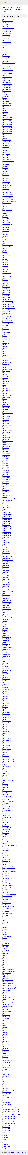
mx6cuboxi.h (6, 586)
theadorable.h (6, 990)
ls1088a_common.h (8, 435)
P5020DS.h (6, 687)
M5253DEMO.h (7, 460)
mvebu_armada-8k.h (8, 560)
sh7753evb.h (6, 833)
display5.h (5, 234)
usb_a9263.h (6, 1050)
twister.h (5, 1039)
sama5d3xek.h (6, 808)
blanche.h (5, 115)
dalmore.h (5, 217)
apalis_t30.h (6, 57)
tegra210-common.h (8, 981)
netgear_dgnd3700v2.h (8, 617)
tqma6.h (5, 1020)
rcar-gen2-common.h (8, 759)
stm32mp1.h (6, 915)
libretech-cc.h (6, 406)
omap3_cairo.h (6, 638)
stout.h (5, 918)
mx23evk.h (6, 563)
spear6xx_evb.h (7, 899)
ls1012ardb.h (6, 418)
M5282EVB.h (6, 467)
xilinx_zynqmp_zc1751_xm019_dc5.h (12, 1115)
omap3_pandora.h (7, 647)
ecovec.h (5, 264)
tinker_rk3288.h (7, 1011)
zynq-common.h (7, 1142)
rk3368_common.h (7, 773)
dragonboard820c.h (8, 246)
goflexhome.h (6, 332)
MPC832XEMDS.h (7, 516)
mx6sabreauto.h (7, 593)
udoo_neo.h (6, 1045)
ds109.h (5, 250)
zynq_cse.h (6, 1144)
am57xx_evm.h (7, 43)
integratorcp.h (6, 372)
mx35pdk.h (6, 570)
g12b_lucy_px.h (6, 318)
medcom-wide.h (7, 495)
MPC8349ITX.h (6, 519)
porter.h (5, 736)
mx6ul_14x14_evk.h (8, 603)
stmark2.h (5, 917)
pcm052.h (5, 696)
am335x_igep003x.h (8, 33)
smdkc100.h (6, 856)
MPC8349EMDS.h (7, 518)
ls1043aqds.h (6, 427)
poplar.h (5, 733)
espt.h (4, 278)
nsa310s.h (5, 624)
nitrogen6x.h (6, 619)
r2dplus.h (5, 754)
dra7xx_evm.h (6, 239)
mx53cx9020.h (6, 575)
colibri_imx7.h (6, 183)
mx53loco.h (6, 579)
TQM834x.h (6, 1018)
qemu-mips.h (6, 745)
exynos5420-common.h (9, 308)
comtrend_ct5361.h (8, 196)
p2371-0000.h (6, 677)
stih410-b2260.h (7, 903)
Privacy (13, 1152)
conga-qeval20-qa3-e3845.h (10, 201)
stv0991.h (5, 922)
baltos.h (5, 98)
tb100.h (5, 962)
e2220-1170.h (6, 255)
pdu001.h (5, 700)
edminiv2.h (6, 269)
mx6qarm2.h (6, 589)
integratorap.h (6, 371)
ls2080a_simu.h (7, 444)
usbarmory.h (6, 1052)
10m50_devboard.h (8, 21)
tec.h (4, 968)
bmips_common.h (7, 133)
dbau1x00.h (6, 225)
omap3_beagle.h (7, 637)
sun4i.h (5, 924)
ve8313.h (5, 1055)
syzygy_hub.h (6, 939)
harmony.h (6, 343)
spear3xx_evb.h (7, 898)
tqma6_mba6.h (7, 1022)
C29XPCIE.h (6, 147)
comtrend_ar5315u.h (8, 192)
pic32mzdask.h (6, 712)
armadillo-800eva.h (8, 70)
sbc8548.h (5, 821)
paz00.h (5, 691)
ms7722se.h (6, 549)
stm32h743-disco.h (8, 911)
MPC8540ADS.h (7, 526)
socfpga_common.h (8, 869)
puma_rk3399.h (7, 738)
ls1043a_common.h (8, 425)
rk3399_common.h (7, 775)
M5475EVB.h (6, 481)
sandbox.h (5, 813)
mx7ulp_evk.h (6, 610)
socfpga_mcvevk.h (7, 882)
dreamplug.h (6, 248)
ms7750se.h (6, 551)
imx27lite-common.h (8, 360)
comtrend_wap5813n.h (8, 199)
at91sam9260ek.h (7, 82)
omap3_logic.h (6, 644)
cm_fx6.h (5, 169)
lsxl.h (4, 449)
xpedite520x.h (6, 1127)
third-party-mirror (7, 7)
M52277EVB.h (6, 455)
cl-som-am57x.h (7, 164)
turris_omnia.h (6, 1036)
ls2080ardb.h (6, 448)
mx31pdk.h (6, 568)
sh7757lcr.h (6, 834)
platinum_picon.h (7, 721)
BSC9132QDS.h (7, 141)
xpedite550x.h (6, 1130)
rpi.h (4, 782)
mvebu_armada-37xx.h (8, 558)
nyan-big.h (5, 630)
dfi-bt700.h (6, 231)
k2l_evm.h (5, 383)
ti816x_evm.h (6, 997)
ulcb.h (4, 1046)
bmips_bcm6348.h (7, 126)
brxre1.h (5, 138)
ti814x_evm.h (6, 995)
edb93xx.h (5, 266)
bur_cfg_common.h (8, 145)
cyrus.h (5, 213)
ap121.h (5, 47)
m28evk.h (5, 451)
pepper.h (5, 707)
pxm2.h (5, 742)
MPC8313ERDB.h (7, 511)
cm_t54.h (5, 178)
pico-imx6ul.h (6, 714)
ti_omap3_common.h (8, 1006)
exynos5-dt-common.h (8, 304)
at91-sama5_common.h (9, 78)
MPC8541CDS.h (7, 528)
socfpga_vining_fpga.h (8, 889)
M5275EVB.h (6, 465)
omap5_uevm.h (7, 654)
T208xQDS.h (6, 948)
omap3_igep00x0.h (7, 642)
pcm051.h (5, 694)
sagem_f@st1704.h (8, 798)
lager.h (5, 402)
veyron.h (5, 1069)
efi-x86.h (5, 271)
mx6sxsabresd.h (7, 602)
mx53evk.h (6, 577)
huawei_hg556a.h (7, 351)
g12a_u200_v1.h (7, 316)
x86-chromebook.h (7, 1097)
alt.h (4, 29)
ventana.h (5, 1058)
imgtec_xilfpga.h (7, 358)
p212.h (5, 675)
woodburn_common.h (8, 1090)
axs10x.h (5, 94)
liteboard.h (5, 409)
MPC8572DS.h (6, 540)
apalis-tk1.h (6, 54)
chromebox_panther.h (8, 162)
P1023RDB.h (6, 668)
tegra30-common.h (8, 983)
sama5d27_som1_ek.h (8, 801)
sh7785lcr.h (6, 838)
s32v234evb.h (6, 792)
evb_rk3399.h (6, 295)
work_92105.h (6, 1093)
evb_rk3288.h (6, 292)
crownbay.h (6, 211)
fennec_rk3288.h (7, 311)
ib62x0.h (5, 353)
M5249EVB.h (6, 458)
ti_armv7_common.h (8, 1001)
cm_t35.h (5, 173)
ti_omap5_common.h (8, 1010)
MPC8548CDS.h (7, 532)
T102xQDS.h (6, 941)
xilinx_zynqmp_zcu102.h (9, 1118)
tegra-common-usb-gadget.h (10, 971)
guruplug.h (5, 337)
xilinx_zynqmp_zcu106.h (9, 1122)
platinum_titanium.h (8, 722)
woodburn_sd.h (7, 1092)
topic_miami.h (6, 1015)
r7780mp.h (6, 756)
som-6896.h (6, 892)
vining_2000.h (6, 1074)
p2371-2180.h (6, 679)
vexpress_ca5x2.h (7, 1064)
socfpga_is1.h (6, 880)
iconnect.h (5, 355)
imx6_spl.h (5, 365)
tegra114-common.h (8, 975)
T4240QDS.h (6, 952)
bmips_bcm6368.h (7, 131)
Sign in (25, 2)
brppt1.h (5, 136)
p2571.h (5, 680)
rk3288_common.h (7, 770)
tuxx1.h (5, 1037)
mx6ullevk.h (6, 605)
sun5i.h (5, 927)
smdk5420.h (6, 854)
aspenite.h (5, 75)
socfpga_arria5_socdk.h (9, 868)
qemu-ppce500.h (7, 749)
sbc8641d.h (6, 822)
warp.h (5, 1081)
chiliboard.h (6, 157)
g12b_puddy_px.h (7, 323)
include (19, 9)
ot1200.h (5, 663)
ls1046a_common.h (8, 430)
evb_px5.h (5, 285)
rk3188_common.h (7, 766)
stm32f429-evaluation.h (9, 906)
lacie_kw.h (5, 400)
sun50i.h (5, 925)
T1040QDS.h (6, 945)
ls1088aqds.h (6, 437)
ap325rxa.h (6, 50)
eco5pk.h (5, 262)
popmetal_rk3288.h (8, 735)
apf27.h (5, 59)
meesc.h (5, 497)
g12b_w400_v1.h (7, 325)
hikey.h (5, 346)
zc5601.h (5, 1137)
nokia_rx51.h (6, 621)
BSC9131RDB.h (7, 140)
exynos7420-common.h (9, 309)
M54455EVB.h (6, 479)
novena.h (5, 623)
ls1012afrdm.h (6, 414)
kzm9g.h (5, 399)
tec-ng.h (5, 966)
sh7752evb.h (6, 831)
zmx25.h (5, 1141)
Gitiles (9, 1152)
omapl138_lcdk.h (7, 656)
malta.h (5, 486)
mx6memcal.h (6, 588)
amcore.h (5, 45)
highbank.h (6, 344)
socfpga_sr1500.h (7, 887)
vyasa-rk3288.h (7, 1078)
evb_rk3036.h (6, 287)
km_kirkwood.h (7, 390)
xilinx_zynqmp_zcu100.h (9, 1116)
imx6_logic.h (6, 364)
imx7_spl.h (5, 367)
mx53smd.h (6, 582)
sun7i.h (5, 931)
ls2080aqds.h (6, 446)
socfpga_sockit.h (7, 883)
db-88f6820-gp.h (7, 222)
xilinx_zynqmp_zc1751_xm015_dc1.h (12, 1109)
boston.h (5, 134)
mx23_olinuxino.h (7, 561)
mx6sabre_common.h (8, 591)
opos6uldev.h (6, 659)
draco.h (5, 243)
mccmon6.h (6, 490)
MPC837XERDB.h (7, 523)
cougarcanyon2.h (7, 210)
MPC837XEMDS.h (7, 521)
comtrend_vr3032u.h (8, 197)
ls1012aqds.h (6, 416)
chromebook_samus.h (8, 161)
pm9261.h (5, 726)
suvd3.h (5, 938)
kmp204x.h (6, 392)
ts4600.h (5, 1032)
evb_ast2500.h (6, 283)
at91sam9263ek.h (7, 85)
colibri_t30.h (6, 189)
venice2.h (5, 1057)
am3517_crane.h (7, 38)
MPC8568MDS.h (7, 537)
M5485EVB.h (6, 483)
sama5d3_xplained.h (8, 806)
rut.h (4, 789)
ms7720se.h (6, 547)
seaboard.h (6, 826)
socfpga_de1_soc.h (7, 878)
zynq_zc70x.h (6, 1146)
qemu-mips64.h (7, 747)
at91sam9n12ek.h (7, 89)
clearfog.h (5, 168)
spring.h (5, 901)
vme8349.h (6, 1076)
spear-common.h (7, 896)
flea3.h (5, 315)
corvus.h (5, 208)
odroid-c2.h (6, 631)
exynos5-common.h (8, 302)
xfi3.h (4, 1100)
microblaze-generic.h (8, 500)
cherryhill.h (5, 155)
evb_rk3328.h (6, 294)
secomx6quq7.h (7, 827)
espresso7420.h (7, 276)
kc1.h (4, 385)
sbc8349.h (5, 819)
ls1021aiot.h (6, 420)
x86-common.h (7, 1099)
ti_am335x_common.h (8, 999)
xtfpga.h (5, 1134)
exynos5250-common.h (9, 306)
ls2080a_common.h (8, 441)
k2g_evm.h (5, 379)
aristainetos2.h (6, 66)
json (25, 1152)
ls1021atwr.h (6, 423)
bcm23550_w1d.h (7, 103)
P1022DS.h (6, 667)
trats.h (4, 1025)
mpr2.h (5, 546)
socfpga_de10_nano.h (8, 876)
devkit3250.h (6, 227)
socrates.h (5, 891)
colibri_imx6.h (6, 182)
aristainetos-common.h (9, 63)
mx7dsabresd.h (7, 609)
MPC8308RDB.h (7, 509)
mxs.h (4, 612)
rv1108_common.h (7, 791)
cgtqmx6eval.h (6, 154)
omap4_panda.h (7, 651)
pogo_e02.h (6, 731)
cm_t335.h (5, 171)
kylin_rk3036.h (6, 397)
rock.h (4, 777)
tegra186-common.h (8, 978)
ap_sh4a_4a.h (6, 52)
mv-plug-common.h (8, 556)
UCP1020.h (6, 1041)
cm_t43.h (5, 176)
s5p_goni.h (5, 794)
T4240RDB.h (6, 953)
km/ (4, 19)
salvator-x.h (6, 799)
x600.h (4, 1095)
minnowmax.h (6, 504)
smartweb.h (6, 850)
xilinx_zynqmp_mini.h (8, 1104)
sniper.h (5, 863)
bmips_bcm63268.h (8, 120)
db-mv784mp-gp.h (7, 224)
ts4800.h (5, 1034)
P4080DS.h (6, 686)
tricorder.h (5, 1029)
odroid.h (5, 633)
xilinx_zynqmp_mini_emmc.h (10, 1106)
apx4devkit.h (6, 61)
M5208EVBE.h (6, 453)
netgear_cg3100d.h (7, 616)
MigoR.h (5, 502)
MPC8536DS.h (6, 525)
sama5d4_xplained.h (8, 810)
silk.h (4, 847)
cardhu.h (5, 150)
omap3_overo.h (7, 645)
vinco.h (5, 1072)
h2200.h (5, 341)
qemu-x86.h (6, 750)
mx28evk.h (6, 567)
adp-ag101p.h (6, 26)
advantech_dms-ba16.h (8, 28)
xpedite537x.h (6, 1129)
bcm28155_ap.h (7, 105)
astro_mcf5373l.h (7, 77)
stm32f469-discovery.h (8, 908)
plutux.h (5, 724)
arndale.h (5, 71)
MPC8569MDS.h (7, 539)
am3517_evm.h (7, 40)
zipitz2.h (5, 1139)
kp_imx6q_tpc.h (7, 395)
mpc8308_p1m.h (7, 507)
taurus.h (5, 960)
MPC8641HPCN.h (7, 544)
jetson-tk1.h (6, 376)
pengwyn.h (6, 705)
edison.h (5, 267)
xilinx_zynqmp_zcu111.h (9, 1123)
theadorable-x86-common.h (10, 985)
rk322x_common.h (7, 768)
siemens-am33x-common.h (10, 845)
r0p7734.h (5, 752)
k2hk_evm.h (6, 381)
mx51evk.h (6, 572)
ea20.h (5, 257)
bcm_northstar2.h (7, 108)
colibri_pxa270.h (7, 185)
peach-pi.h (5, 701)
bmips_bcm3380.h (7, 117)
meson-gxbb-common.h (9, 498)
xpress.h (5, 1132)
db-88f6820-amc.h (7, 220)
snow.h (5, 864)
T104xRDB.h (6, 946)
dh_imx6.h (5, 232)
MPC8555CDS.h (7, 533)
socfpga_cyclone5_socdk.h (9, 871)
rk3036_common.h (7, 763)
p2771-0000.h (6, 682)
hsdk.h (4, 350)
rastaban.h (5, 757)
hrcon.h (5, 348)
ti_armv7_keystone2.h (8, 1003)
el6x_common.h (7, 273)
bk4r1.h (5, 113)
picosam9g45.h (7, 717)
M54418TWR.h (6, 476)
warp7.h (5, 1083)
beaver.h (5, 110)
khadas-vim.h (6, 386)
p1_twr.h (5, 672)
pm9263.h (5, 728)
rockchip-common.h (8, 780)
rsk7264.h (5, 785)
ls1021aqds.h (6, 421)
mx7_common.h (7, 607)
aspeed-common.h (7, 73)
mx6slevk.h (6, 596)
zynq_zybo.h (6, 1148)
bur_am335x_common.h (9, 143)
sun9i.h (5, 934)
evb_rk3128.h (6, 288)
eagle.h (5, 259)
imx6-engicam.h (7, 362)
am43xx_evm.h (7, 42)
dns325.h (5, 236)
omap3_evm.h (6, 640)
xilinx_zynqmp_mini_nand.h (9, 1107)
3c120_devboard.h (7, 22)
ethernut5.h (6, 281)
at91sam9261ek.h (7, 84)
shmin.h (5, 843)
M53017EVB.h (6, 469)
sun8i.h (5, 933)
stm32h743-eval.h (7, 913)
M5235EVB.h (6, 456)
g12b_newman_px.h (8, 322)
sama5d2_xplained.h (8, 805)
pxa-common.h (7, 740)
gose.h (5, 334)
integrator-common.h (8, 369)
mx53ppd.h (6, 581)
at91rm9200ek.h (7, 80)
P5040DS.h (6, 689)
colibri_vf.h (5, 190)
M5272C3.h (6, 463)
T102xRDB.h (6, 943)
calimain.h (5, 148)
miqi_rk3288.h (6, 505)
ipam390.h (5, 374)
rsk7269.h (5, 787)
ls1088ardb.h (6, 439)
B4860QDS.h (6, 96)
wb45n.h (5, 1085)
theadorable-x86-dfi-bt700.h (10, 988)
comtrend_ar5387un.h (8, 194)
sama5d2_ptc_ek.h (7, 803)
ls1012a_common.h (8, 413)
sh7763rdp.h (6, 836)
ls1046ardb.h (6, 434)
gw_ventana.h (6, 339)
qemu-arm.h (6, 744)
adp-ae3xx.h (6, 24)
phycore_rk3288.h (7, 710)
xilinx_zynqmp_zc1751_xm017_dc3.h (12, 1113)
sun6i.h (5, 929)
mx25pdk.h (6, 565)
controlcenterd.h (7, 203)
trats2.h (5, 1027)
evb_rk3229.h (6, 290)
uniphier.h (5, 1048)
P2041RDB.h (6, 673)
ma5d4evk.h (6, 484)
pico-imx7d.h (6, 715)
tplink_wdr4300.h (7, 1017)
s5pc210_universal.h (8, 796)
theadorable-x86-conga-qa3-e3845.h (12, 987)
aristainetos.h (6, 64)
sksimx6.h (5, 848)
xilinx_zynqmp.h (7, 1102)
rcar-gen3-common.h (8, 761)
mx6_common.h (7, 584)
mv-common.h (6, 555)
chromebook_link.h (7, 159)
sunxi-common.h (7, 936)
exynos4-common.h (8, 301)
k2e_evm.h (5, 378)
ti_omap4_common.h (8, 1008)
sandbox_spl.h (6, 815)
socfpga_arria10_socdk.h (9, 866)
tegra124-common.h (8, 976)
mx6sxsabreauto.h (7, 600)
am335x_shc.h (6, 35)
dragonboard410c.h (8, 245)
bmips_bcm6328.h (7, 122)
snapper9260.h (6, 859)
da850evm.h (6, 215)
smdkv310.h (6, 857)
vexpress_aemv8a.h (8, 1060)
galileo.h (5, 327)
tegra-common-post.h (8, 969)
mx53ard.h (5, 574)
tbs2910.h (5, 964)
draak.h (5, 241)
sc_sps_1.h (5, 824)
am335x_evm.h (7, 31)
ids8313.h (5, 357)
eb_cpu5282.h (6, 260)
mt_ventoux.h (6, 553)
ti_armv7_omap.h (7, 1004)
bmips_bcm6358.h (7, 127)
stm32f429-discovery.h (8, 904)
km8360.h (5, 388)
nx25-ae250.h (6, 628)
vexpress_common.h (8, 1067)
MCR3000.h (6, 491)
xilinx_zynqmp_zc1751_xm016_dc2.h (12, 1111)
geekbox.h (5, 330)
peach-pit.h (6, 703)
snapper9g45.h (6, 861)
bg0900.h (5, 112)
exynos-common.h (7, 299)
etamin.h (5, 280)
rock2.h (5, 779)
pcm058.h (5, 698)
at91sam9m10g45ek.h (8, 87)
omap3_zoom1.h (7, 649)
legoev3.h (5, 404)
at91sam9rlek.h (7, 91)
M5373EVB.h (6, 472)
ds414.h (5, 252)
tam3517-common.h (8, 957)
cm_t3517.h (6, 175)
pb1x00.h (5, 693)
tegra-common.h (7, 973)
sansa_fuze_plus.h (7, 817)
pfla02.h (5, 709)
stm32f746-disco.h (7, 910)
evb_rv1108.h (6, 297)
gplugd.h (5, 336)
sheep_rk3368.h (7, 840)
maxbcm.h (5, 488)
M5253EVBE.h (6, 462)
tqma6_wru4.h (6, 1023)
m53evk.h (5, 474)
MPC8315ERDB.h (7, 512)
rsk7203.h (5, 784)
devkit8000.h (6, 229)
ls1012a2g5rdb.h (7, 411)
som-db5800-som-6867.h (9, 894)
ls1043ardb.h (6, 428)
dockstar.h (5, 238)
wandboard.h (6, 1080)
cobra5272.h (6, 180)
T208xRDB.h (6, 950)
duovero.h (5, 253)
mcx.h (4, 493)
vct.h (4, 1053)
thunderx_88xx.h (7, 994)
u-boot (17, 7)
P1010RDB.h (6, 665)
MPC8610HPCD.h (7, 542)
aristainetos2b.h (7, 68)
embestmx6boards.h (8, 274)
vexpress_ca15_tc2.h (8, 1062)
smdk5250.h (6, 852)
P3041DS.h (6, 684)
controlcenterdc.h (7, 204)
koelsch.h (5, 393)
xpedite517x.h (6, 1125)
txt (22, 1152)
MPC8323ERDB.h (7, 514)
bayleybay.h (6, 101)
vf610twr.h (5, 1071)
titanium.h (5, 1013)
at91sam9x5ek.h (7, 92)
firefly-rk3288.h (7, 313)
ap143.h (5, 49)
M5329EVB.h (6, 470)
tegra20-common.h (8, 980)
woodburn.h (6, 1088)
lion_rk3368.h (6, 407)
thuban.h (5, 992)
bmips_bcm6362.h (7, 129)
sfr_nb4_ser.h (6, 829)
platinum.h (5, 719)
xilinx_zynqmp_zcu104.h (9, 1120)
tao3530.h (5, 959)
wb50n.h (5, 1087)
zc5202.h (5, 1135)
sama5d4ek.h (6, 812)
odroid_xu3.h (6, 635)
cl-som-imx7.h (6, 166)
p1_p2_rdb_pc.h (7, 670)
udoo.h (5, 1043)
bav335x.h (5, 99)
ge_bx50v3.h (6, 329)
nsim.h (4, 626)
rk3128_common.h (7, 764)
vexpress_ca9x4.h (7, 1065)
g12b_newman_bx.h (8, 320)
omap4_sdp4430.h (7, 652)
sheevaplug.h (6, 841)
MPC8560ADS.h (7, 535)
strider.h (5, 920)
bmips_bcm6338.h (7, 124)
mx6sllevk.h (6, 598)
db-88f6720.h (6, 218)
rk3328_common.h (7, 771)
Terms (17, 1152)
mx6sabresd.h (6, 595)
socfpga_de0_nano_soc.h (9, 875)
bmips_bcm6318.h (7, 119)
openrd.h (5, 658)
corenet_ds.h (6, 206)
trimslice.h (5, 1030)
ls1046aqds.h (6, 432)
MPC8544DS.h (6, 530)
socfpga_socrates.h (8, 885)
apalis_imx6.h (6, 56)
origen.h (5, 661)
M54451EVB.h (6, 477)
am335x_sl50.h (6, 36)
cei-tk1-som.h (6, 152)
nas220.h (5, 614)
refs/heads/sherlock (7, 9)
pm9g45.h (5, 729)
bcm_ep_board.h (7, 106)
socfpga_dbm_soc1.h (8, 873)
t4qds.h (5, 955)
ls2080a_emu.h (7, 442)
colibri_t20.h (6, 187)
